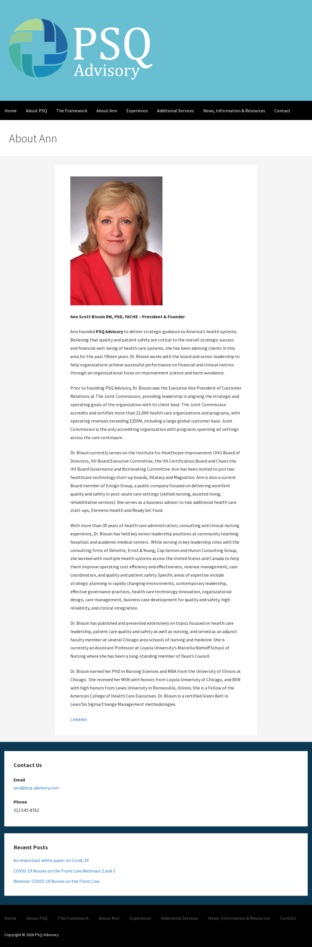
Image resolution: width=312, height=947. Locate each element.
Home (11, 110)
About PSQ (36, 110)
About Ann (106, 110)
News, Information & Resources (234, 110)
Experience (137, 110)
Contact (282, 110)
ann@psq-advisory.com (36, 788)
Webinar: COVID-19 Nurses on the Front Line (56, 881)
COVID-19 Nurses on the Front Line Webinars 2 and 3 (64, 871)
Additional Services (175, 110)
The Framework (71, 110)
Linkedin (78, 719)
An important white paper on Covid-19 (51, 860)
